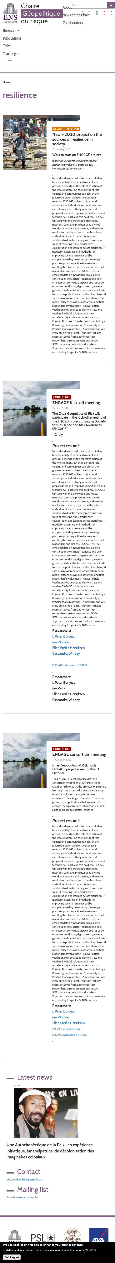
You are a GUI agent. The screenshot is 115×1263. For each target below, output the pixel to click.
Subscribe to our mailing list (22, 1197)
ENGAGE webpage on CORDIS (69, 665)
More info (90, 1250)
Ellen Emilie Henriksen (68, 648)
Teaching (11, 53)
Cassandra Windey (66, 654)
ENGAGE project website (66, 1029)
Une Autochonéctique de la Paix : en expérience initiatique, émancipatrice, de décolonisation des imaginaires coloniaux (50, 1151)
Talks (6, 45)
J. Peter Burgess (63, 636)
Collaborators (73, 22)
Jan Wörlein (60, 642)
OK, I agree (12, 1257)
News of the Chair (76, 15)
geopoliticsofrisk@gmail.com (25, 1179)
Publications (12, 38)
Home (6, 82)
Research (11, 30)
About (67, 7)
